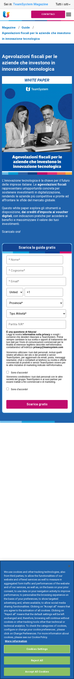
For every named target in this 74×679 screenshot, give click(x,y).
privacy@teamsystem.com (48, 347)
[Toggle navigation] (68, 14)
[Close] (69, 566)
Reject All (37, 660)
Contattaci (48, 14)
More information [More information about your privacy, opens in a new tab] (16, 641)
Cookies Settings (37, 649)
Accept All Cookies (37, 671)
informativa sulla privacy (36, 334)
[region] (37, 620)
